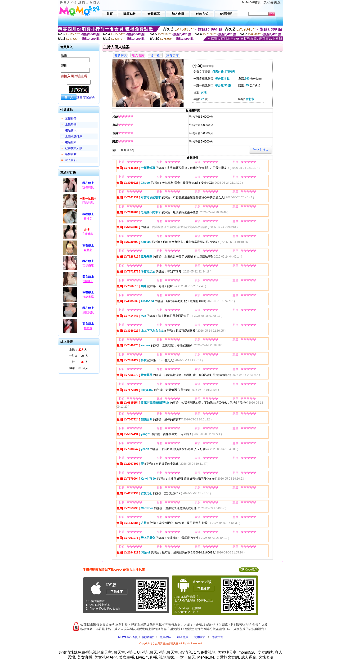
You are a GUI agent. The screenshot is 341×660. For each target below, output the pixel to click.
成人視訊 (70, 160)
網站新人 (70, 130)
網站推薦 (70, 142)
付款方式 (217, 637)
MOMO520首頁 (128, 637)
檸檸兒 (88, 218)
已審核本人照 (73, 148)
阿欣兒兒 (88, 202)
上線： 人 (78, 349)
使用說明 (200, 637)
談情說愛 (70, 154)
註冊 (79, 97)
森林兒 (88, 250)
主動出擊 (88, 234)
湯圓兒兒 (88, 312)
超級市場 (88, 297)
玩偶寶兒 (88, 187)
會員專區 (165, 637)
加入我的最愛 (272, 2)
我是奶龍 (88, 265)
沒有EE (88, 281)
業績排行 (70, 118)
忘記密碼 (88, 97)
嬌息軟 (88, 328)
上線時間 (70, 124)
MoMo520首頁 (251, 2)
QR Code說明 (248, 569)
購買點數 (148, 637)
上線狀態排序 (73, 136)
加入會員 (182, 637)
